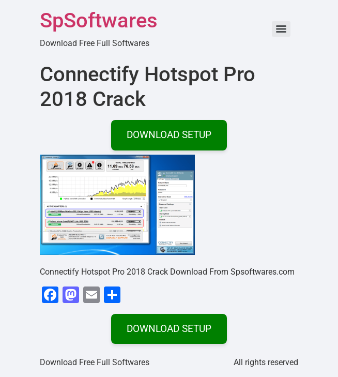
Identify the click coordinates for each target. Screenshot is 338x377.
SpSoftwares (99, 20)
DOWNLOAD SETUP (169, 135)
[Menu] (281, 29)
